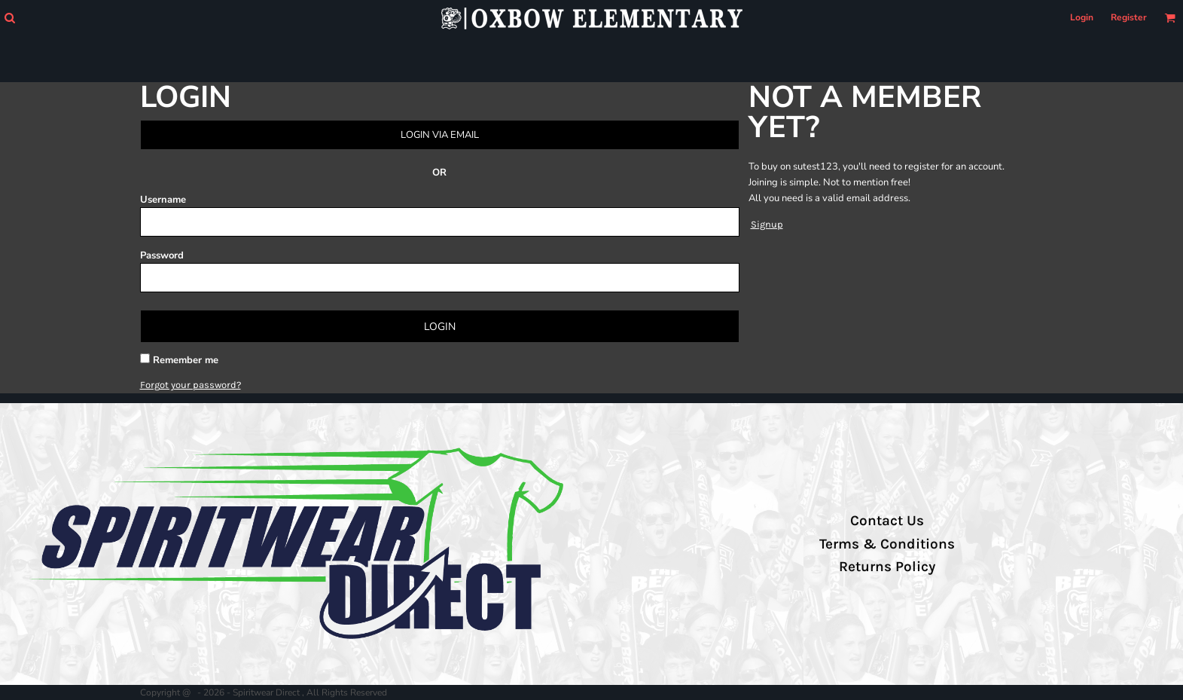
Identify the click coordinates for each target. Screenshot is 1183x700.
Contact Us (887, 520)
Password (162, 255)
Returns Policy (887, 566)
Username (163, 199)
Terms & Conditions (887, 544)
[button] (9, 17)
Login (1081, 17)
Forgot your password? (190, 384)
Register (1129, 17)
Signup (767, 224)
